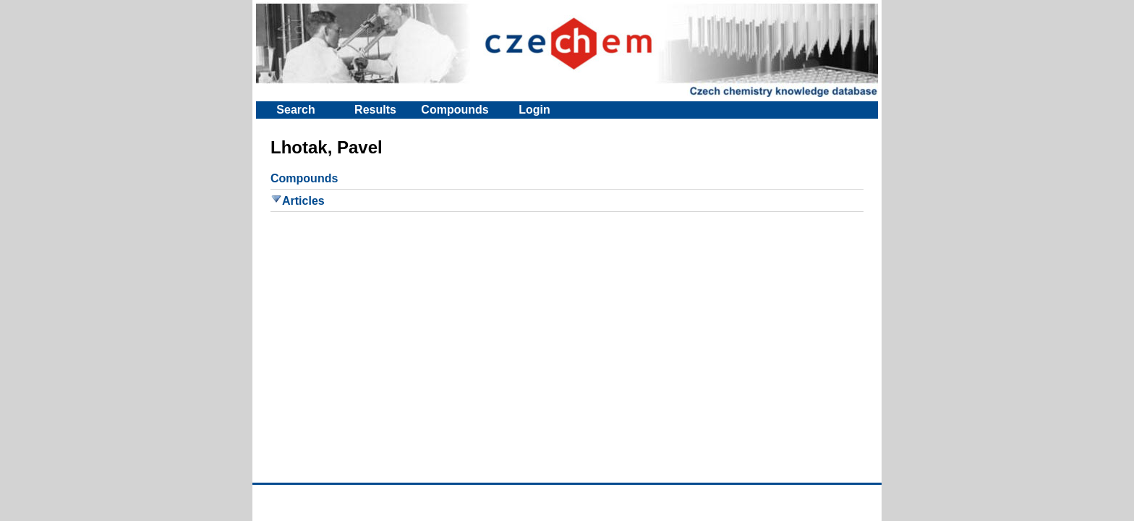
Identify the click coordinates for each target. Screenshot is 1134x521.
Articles (297, 201)
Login (534, 109)
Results (375, 109)
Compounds (454, 109)
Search (295, 109)
